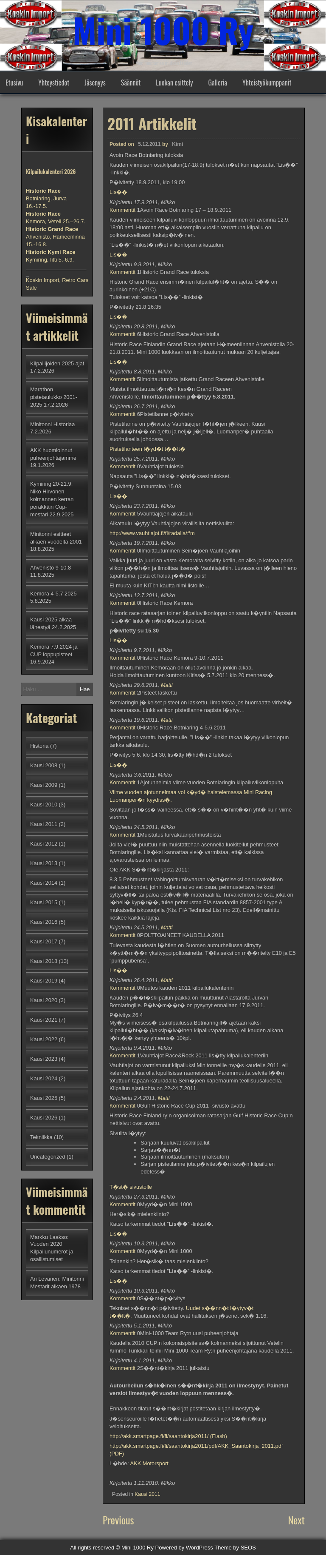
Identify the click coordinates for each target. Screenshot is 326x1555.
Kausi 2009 (43, 785)
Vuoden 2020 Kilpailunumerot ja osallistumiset (51, 1251)
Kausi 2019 (43, 980)
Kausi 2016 (43, 922)
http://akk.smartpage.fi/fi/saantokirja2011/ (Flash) (168, 1436)
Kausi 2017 (43, 941)
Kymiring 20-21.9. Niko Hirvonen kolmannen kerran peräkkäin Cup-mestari (51, 499)
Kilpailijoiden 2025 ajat (57, 363)
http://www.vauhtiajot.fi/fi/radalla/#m (152, 533)
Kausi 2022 (43, 1039)
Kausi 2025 (43, 1098)
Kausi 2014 (43, 883)
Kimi (177, 144)
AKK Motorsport (149, 1463)
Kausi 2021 (43, 1020)
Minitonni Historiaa (52, 424)
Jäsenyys (95, 82)
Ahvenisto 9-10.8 (50, 567)
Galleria (217, 82)
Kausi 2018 (43, 961)
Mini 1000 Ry (163, 30)
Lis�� (118, 192)
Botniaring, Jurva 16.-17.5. (46, 198)
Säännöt (131, 82)
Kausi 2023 (43, 1059)
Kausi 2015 (43, 902)
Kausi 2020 (43, 1000)
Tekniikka (41, 1137)
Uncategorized (47, 1156)
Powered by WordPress (184, 1547)
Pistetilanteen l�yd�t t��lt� (147, 449)
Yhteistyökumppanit (266, 82)
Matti (167, 685)
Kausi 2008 (43, 765)
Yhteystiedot (53, 82)
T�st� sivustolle (131, 1187)
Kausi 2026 (43, 1117)
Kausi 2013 (43, 863)
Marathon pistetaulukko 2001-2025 (53, 397)
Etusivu (14, 82)
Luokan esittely (174, 82)
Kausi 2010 (43, 804)
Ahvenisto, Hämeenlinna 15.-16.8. (55, 237)
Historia (39, 746)
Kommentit (122, 210)
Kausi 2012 (43, 843)
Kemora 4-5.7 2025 (53, 593)
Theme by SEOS (235, 1547)
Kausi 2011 (147, 1494)
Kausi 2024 (43, 1078)
